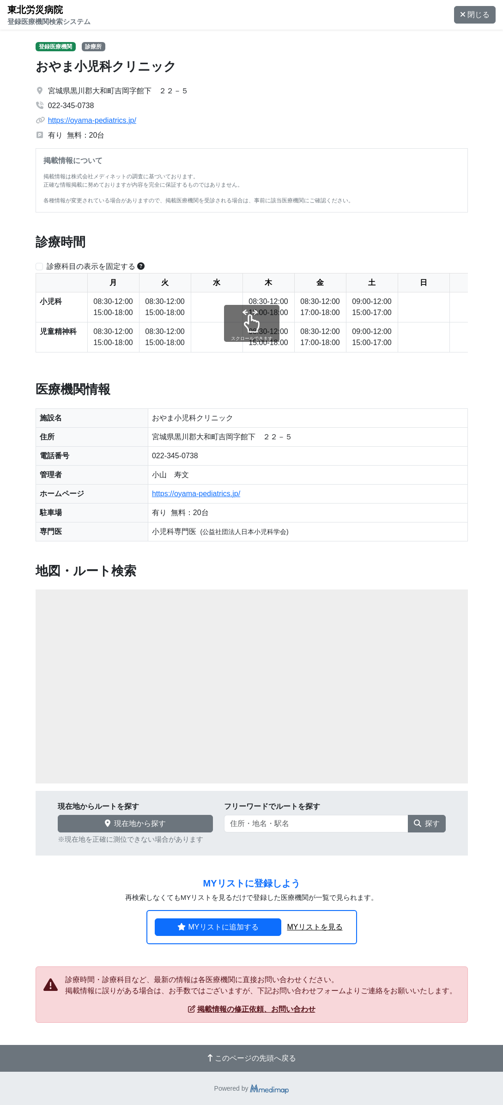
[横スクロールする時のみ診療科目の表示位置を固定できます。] (141, 266)
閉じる (475, 14)
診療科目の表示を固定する (91, 266)
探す (427, 823)
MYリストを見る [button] (315, 927)
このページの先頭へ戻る (251, 1058)
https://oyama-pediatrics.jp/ (92, 120)
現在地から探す (135, 823)
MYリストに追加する (218, 927)
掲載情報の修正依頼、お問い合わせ (251, 1009)
